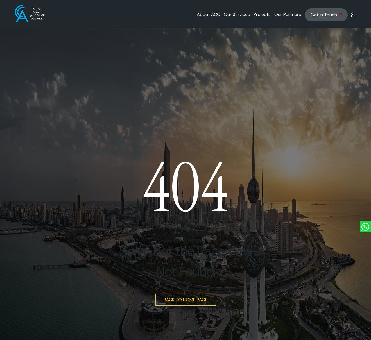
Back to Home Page (186, 300)
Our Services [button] (237, 14)
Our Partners (287, 14)
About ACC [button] (208, 14)
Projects (262, 14)
